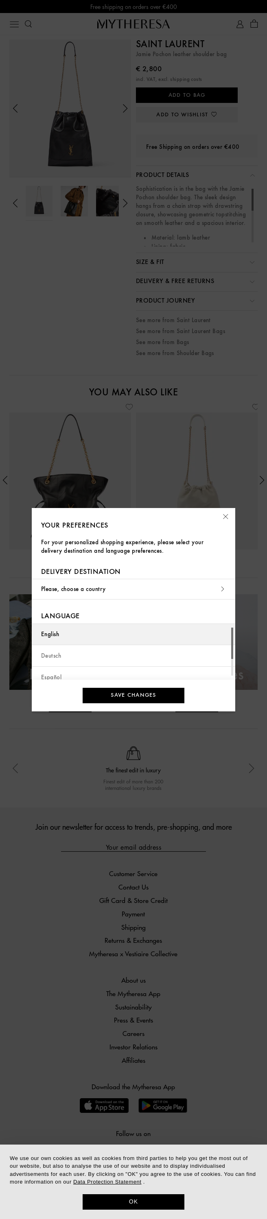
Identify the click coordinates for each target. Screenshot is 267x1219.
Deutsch (51, 656)
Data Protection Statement (107, 1182)
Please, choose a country (133, 589)
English (50, 634)
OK (133, 1201)
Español (51, 677)
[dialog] (133, 1182)
